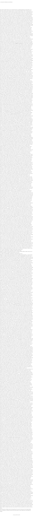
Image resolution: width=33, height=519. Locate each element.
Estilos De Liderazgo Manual (12, 509)
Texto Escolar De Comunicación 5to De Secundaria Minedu (23, 509)
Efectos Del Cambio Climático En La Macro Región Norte (18, 510)
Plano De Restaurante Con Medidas (4, 509)
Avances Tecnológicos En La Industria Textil (5, 510)
